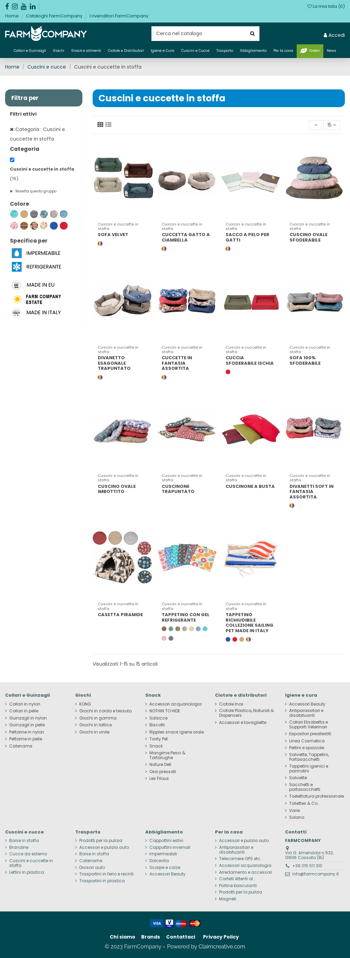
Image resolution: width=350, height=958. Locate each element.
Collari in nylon (24, 704)
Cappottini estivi (166, 840)
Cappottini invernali (169, 847)
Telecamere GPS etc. (240, 858)
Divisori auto (92, 867)
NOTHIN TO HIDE (164, 711)
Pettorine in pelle (25, 739)
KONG (85, 704)
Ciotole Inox (231, 704)
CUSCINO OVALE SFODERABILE (308, 237)
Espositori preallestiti (310, 733)
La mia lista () (326, 6)
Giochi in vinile (94, 732)
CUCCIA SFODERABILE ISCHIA (250, 360)
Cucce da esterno (28, 854)
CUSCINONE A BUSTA (250, 486)
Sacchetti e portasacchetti (304, 787)
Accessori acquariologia (175, 704)
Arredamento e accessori (245, 872)
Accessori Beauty (307, 704)
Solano (296, 817)
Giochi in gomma (98, 718)
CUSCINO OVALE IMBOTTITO (117, 489)
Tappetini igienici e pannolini (308, 768)
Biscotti (157, 725)
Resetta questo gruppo (35, 191)
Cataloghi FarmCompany (54, 16)
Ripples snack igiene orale (176, 732)
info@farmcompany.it (315, 874)
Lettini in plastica (26, 872)
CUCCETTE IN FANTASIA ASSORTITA (177, 363)
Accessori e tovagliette (242, 722)
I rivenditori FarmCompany (119, 16)
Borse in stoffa (24, 840)
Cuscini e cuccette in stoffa (31, 863)
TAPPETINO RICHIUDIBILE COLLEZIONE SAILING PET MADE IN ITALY (249, 622)
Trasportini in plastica (102, 881)
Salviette (298, 777)
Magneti (227, 899)
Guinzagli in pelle (27, 725)
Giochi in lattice (95, 725)
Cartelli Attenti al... (237, 878)
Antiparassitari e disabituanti (306, 713)
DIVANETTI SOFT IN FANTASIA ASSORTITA (312, 491)
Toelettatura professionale (316, 796)
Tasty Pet (158, 739)
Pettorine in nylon (26, 732)
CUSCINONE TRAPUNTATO (178, 489)
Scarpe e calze (164, 867)
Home (12, 16)
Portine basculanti (238, 885)
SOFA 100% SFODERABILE (305, 360)
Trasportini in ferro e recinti (106, 874)
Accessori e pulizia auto (104, 847)
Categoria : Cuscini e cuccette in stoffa (37, 134)
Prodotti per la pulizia (100, 840)
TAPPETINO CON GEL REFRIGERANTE (186, 617)
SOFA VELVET (113, 234)
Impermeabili (163, 854)
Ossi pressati (162, 771)
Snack (156, 746)
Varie (294, 810)
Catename (20, 746)
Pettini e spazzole (306, 747)
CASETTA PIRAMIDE (120, 614)
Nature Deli (160, 764)
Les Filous (159, 778)
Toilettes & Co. (304, 803)
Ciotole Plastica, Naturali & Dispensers (246, 713)
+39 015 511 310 (307, 866)
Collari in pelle (23, 711)
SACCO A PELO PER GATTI (247, 237)
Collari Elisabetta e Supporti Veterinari (308, 724)
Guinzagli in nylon (28, 718)
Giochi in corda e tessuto (105, 711)
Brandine (18, 847)
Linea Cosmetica (307, 741)
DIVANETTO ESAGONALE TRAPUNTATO (114, 363)
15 (331, 124)
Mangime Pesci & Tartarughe (167, 755)
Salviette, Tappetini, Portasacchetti (309, 757)
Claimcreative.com (222, 946)
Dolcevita (159, 860)
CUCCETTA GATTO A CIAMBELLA (186, 237)
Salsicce (158, 718)
